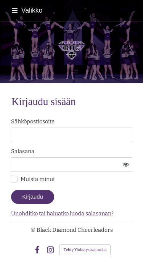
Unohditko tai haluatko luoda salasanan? (62, 213)
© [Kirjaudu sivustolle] (34, 229)
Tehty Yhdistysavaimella (85, 249)
